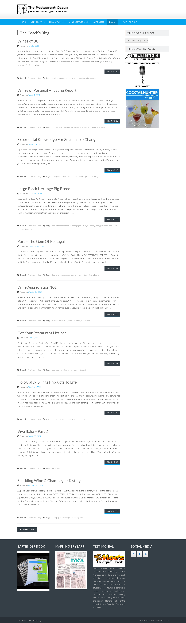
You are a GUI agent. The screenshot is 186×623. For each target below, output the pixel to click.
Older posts (27, 528)
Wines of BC (28, 41)
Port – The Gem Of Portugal (41, 241)
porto (78, 274)
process (88, 176)
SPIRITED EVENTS (54, 21)
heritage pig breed (77, 225)
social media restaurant (77, 369)
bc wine (55, 78)
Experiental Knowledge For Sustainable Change (57, 139)
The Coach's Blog (34, 78)
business (55, 369)
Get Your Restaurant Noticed (42, 332)
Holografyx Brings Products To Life (47, 381)
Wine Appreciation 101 (37, 286)
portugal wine (57, 127)
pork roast (113, 225)
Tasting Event (94, 274)
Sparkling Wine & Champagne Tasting (49, 479)
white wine (75, 127)
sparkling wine (67, 516)
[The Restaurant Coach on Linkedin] (145, 553)
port (64, 274)
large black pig (89, 225)
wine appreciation (78, 78)
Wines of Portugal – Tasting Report (47, 90)
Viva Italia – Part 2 (32, 430)
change (55, 176)
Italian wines (56, 467)
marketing (63, 369)
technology (81, 418)
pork (97, 225)
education (62, 176)
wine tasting (100, 127)
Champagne (56, 516)
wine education (92, 78)
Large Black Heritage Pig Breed (44, 188)
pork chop (104, 225)
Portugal (85, 274)
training (95, 176)
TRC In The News (129, 21)
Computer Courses (78, 21)
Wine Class (98, 21)
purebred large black (25, 229)
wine (81, 127)
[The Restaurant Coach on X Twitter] (133, 553)
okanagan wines (65, 78)
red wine (66, 127)
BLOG (112, 21)
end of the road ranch (60, 225)
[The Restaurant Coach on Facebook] (139, 553)
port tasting (71, 274)
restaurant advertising (68, 418)
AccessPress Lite (162, 619)
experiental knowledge (75, 176)
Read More (112, 71)
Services (35, 21)
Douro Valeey (57, 274)
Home (23, 21)
